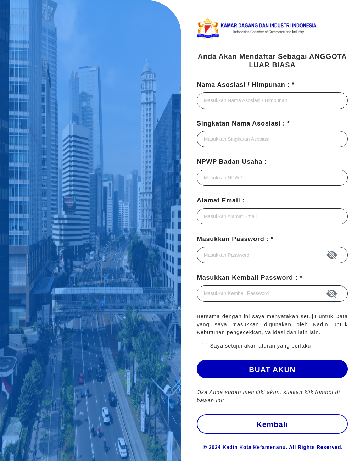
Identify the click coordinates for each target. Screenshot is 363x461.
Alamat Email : (221, 200)
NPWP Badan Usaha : (232, 161)
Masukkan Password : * (235, 239)
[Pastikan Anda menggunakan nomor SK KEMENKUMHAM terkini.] (272, 178)
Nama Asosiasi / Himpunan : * (246, 84)
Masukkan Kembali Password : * (249, 277)
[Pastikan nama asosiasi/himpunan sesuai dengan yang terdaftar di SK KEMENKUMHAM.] (272, 100)
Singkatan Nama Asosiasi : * (243, 123)
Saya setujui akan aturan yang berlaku (260, 346)
